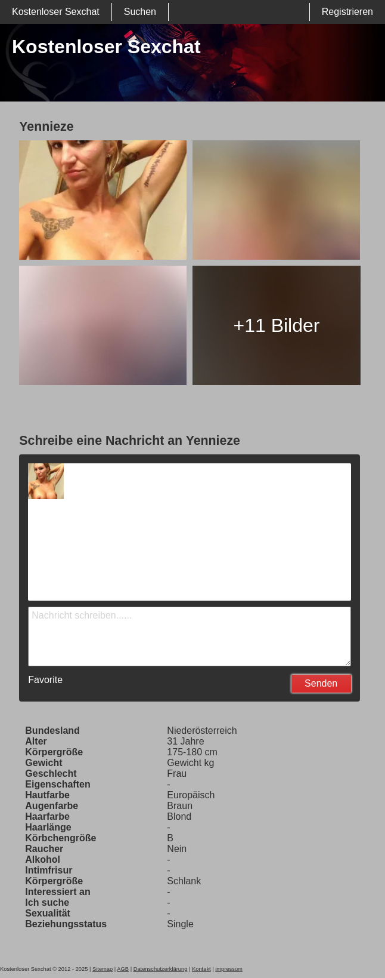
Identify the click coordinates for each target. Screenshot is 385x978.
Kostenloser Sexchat (56, 12)
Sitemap (102, 969)
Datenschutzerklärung (160, 969)
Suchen (140, 12)
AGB (123, 969)
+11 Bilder (276, 325)
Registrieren (347, 12)
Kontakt (201, 969)
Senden (321, 683)
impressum (229, 969)
